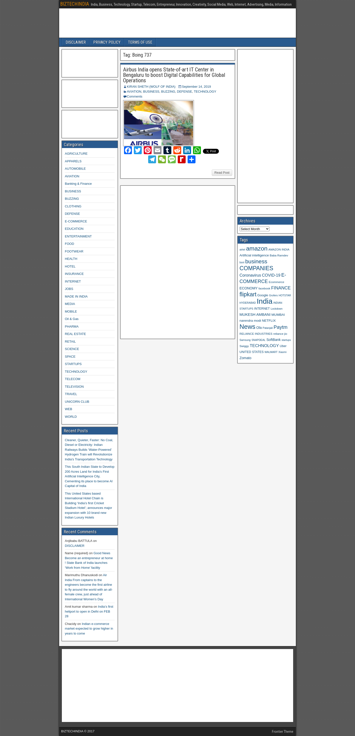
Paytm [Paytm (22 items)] (280, 327)
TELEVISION (74, 386)
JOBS (69, 289)
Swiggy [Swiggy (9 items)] (244, 346)
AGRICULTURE (76, 153)
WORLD (71, 416)
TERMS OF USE (140, 42)
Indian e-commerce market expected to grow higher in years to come (89, 628)
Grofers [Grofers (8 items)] (273, 295)
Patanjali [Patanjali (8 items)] (268, 327)
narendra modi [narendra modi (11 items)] (250, 320)
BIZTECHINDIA (74, 4)
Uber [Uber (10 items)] (283, 346)
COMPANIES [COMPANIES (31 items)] (256, 268)
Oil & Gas (72, 319)
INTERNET (73, 281)
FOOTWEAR (74, 251)
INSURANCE (74, 274)
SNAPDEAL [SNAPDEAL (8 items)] (258, 339)
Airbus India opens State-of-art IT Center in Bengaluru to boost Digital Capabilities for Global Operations (174, 75)
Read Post (222, 172)
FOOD (69, 244)
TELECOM (72, 379)
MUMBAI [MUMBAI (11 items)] (278, 315)
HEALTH (71, 259)
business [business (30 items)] (256, 261)
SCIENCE (72, 349)
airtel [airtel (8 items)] (242, 249)
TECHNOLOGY (205, 91)
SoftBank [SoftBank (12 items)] (273, 340)
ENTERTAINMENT (78, 236)
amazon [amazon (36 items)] (256, 248)
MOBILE (71, 311)
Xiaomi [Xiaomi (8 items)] (282, 352)
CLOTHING (73, 206)
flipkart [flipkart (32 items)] (248, 294)
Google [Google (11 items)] (262, 295)
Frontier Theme (282, 731)
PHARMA (72, 326)
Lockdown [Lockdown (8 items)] (277, 308)
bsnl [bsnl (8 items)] (242, 262)
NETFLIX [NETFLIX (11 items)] (269, 320)
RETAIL (70, 341)
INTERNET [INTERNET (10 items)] (262, 308)
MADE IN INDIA (76, 296)
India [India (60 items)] (264, 301)
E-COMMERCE (76, 221)
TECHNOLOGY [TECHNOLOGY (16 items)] (264, 345)
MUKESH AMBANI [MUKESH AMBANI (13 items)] (255, 314)
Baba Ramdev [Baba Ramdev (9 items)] (279, 255)
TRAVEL (71, 394)
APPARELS (73, 161)
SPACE (70, 356)
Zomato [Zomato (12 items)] (245, 358)
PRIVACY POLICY (107, 42)
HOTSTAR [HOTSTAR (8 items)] (285, 295)
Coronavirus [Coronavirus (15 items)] (250, 275)
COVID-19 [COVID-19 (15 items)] (271, 275)
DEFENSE (184, 91)
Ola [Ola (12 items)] (259, 328)
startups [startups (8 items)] (286, 339)
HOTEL (70, 266)
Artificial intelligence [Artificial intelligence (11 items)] (254, 255)
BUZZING (168, 91)
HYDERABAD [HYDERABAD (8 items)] (248, 302)
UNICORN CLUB (77, 401)
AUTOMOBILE (75, 168)
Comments (134, 96)
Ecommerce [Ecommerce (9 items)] (276, 282)
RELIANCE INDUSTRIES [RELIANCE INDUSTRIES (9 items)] (256, 333)
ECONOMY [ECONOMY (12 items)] (249, 288)
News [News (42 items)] (247, 326)
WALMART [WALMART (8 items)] (271, 352)
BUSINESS (151, 91)
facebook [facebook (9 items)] (264, 288)
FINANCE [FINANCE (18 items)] (281, 287)
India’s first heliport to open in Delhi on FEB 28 (89, 611)
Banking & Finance (78, 183)
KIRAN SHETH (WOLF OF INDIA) (151, 86)
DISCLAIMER (76, 42)
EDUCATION (74, 229)
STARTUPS (73, 364)
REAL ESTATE (75, 334)
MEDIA (70, 304)
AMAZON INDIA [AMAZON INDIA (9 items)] (278, 249)
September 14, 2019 (196, 86)
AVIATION (134, 91)
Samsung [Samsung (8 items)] (245, 339)
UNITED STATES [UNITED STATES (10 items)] (252, 352)
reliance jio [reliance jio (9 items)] (280, 333)
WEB (68, 409)
